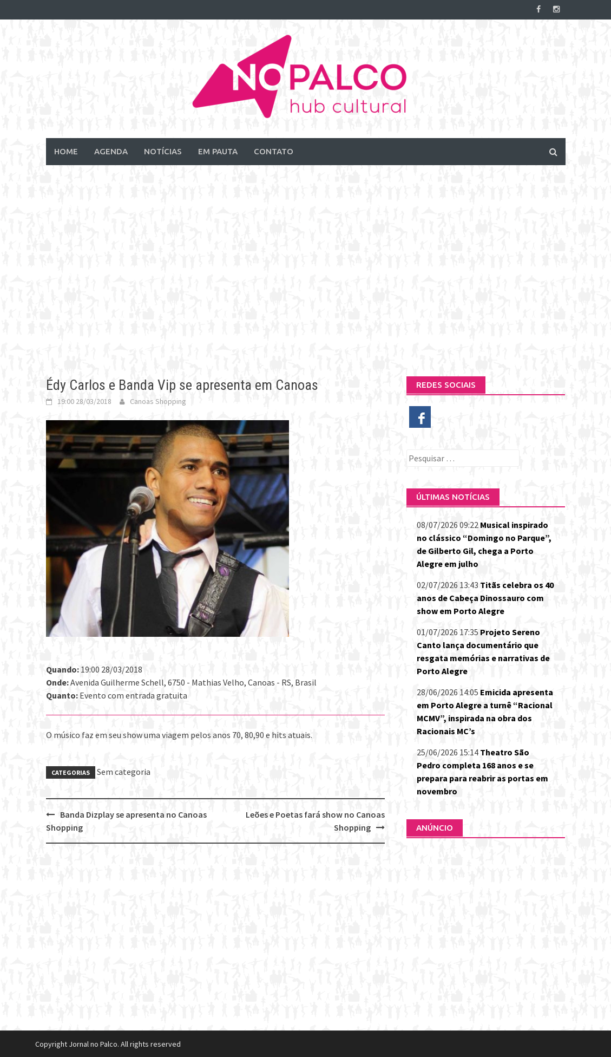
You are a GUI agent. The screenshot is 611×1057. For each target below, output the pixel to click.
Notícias (163, 150)
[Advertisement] (305, 262)
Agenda (111, 150)
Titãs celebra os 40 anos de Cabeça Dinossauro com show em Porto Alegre (485, 597)
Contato (273, 150)
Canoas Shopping (158, 401)
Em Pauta (218, 150)
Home (66, 150)
